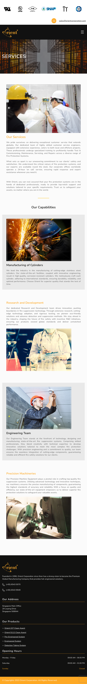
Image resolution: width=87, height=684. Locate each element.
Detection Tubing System (15, 645)
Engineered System (13, 641)
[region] (43, 108)
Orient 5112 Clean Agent (15, 632)
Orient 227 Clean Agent (15, 628)
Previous (9, 108)
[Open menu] (82, 32)
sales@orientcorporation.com (72, 21)
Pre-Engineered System (15, 637)
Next (78, 108)
